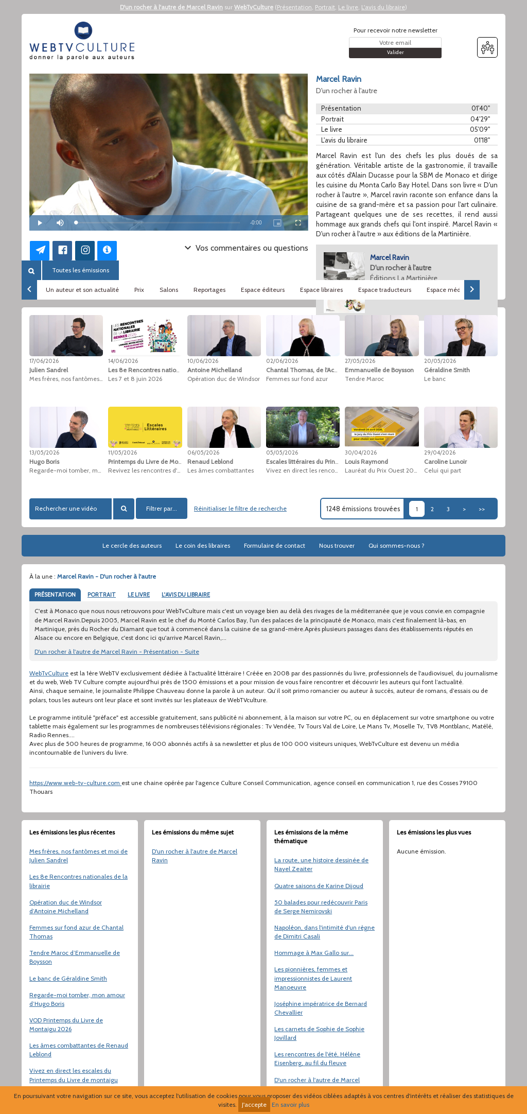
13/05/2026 (44, 452)
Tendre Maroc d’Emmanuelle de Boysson (74, 957)
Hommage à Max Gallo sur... (314, 952)
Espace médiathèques (457, 289)
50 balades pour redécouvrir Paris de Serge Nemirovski (320, 906)
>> (482, 509)
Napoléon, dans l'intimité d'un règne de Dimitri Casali (324, 932)
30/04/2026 (361, 452)
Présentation (294, 7)
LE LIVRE (139, 594)
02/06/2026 (282, 360)
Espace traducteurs (384, 289)
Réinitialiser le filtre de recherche (240, 508)
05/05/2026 (282, 452)
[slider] (158, 222)
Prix (139, 289)
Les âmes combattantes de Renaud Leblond (78, 1049)
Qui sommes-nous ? (396, 545)
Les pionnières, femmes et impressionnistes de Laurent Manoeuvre (313, 977)
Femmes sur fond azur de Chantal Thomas (76, 932)
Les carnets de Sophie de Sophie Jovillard (319, 1033)
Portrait (325, 7)
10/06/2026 (202, 360)
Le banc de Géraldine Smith (68, 978)
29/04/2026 (439, 452)
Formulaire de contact (274, 545)
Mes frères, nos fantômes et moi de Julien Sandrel (78, 855)
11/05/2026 (122, 452)
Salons (169, 289)
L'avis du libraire (383, 7)
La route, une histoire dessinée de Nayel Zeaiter (321, 864)
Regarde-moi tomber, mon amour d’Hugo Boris (77, 999)
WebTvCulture (253, 7)
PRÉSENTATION (55, 594)
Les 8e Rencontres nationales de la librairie (78, 881)
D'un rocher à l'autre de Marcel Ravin (171, 7)
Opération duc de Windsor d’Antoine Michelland (65, 906)
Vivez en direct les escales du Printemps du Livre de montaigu (73, 1075)
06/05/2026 (203, 452)
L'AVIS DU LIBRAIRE (186, 594)
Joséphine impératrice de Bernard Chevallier (320, 1008)
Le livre (348, 7)
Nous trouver (337, 545)
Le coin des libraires (202, 545)
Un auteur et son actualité (82, 289)
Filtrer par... (161, 508)
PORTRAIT (101, 594)
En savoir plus (290, 1104)
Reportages (209, 289)
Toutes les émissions (80, 270)
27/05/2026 (360, 360)
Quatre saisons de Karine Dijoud (318, 886)
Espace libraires (321, 289)
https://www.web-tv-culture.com (75, 783)
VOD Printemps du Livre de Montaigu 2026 (66, 1024)
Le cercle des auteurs (132, 545)
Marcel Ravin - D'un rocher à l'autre (106, 576)
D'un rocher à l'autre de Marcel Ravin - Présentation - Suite (116, 651)
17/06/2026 (44, 360)
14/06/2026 (123, 360)
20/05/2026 (440, 360)
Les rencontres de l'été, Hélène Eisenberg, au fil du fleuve (317, 1058)
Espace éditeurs (263, 289)
